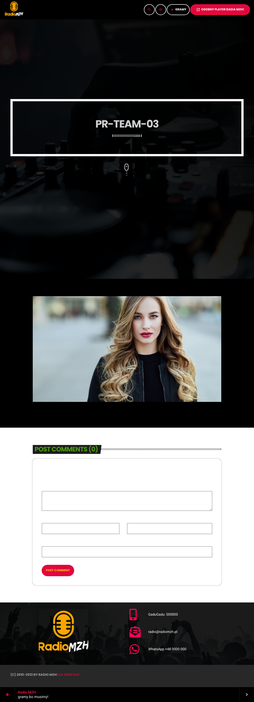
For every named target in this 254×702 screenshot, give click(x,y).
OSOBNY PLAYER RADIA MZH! (220, 9)
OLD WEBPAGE (68, 674)
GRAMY (178, 9)
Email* (132, 519)
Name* (47, 519)
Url (44, 542)
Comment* (50, 486)
